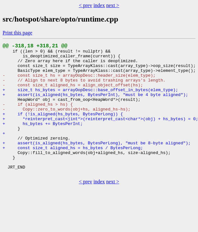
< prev (85, 5)
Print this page (17, 32)
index (99, 5)
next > (112, 5)
